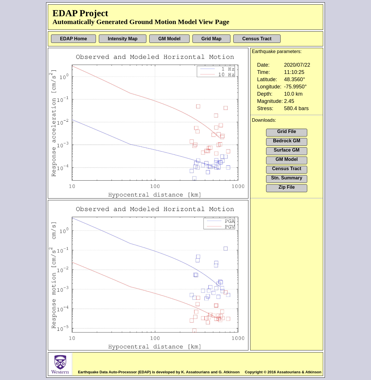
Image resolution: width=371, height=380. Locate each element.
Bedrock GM (286, 140)
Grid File (286, 131)
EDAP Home (73, 38)
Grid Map (211, 38)
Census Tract (256, 38)
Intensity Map (122, 38)
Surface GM (287, 150)
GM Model (169, 38)
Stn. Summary (286, 177)
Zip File (287, 187)
